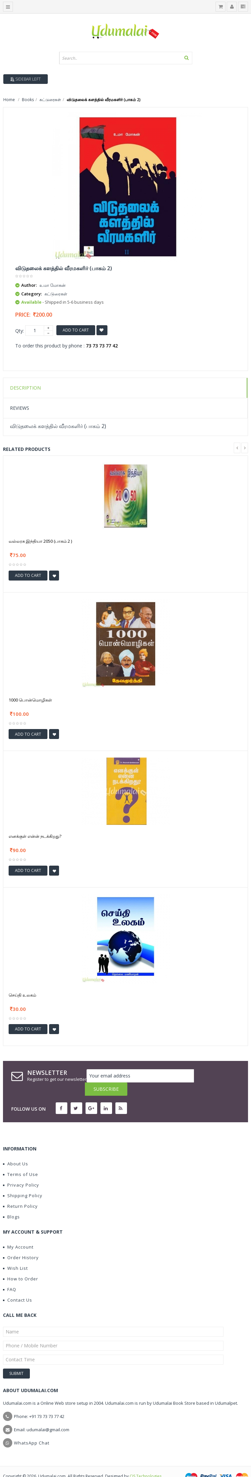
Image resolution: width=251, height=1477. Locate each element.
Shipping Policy (22, 1182)
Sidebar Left (25, 79)
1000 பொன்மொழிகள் (30, 700)
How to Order (20, 1265)
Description (25, 388)
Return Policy (20, 1193)
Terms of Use (20, 1161)
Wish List (15, 1255)
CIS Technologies (145, 1463)
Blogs (11, 1203)
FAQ (9, 1276)
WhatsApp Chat (31, 1430)
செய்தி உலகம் (22, 995)
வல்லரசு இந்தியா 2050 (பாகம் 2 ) (40, 541)
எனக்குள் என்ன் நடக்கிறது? (35, 836)
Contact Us (17, 1287)
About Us (15, 1150)
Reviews (19, 408)
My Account (18, 1234)
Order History (21, 1244)
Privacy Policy (21, 1172)
